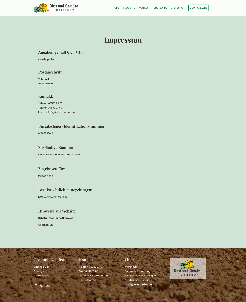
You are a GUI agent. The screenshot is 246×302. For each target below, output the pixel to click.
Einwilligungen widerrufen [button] (139, 284)
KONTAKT (144, 7)
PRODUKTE (129, 7)
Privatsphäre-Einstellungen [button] (140, 275)
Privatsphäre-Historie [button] (137, 280)
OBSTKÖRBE (160, 7)
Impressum (131, 266)
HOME (116, 7)
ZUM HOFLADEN (198, 8)
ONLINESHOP (177, 7)
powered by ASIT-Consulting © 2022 (123, 299)
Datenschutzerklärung (137, 271)
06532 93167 (96, 266)
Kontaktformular (88, 280)
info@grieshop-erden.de (93, 275)
